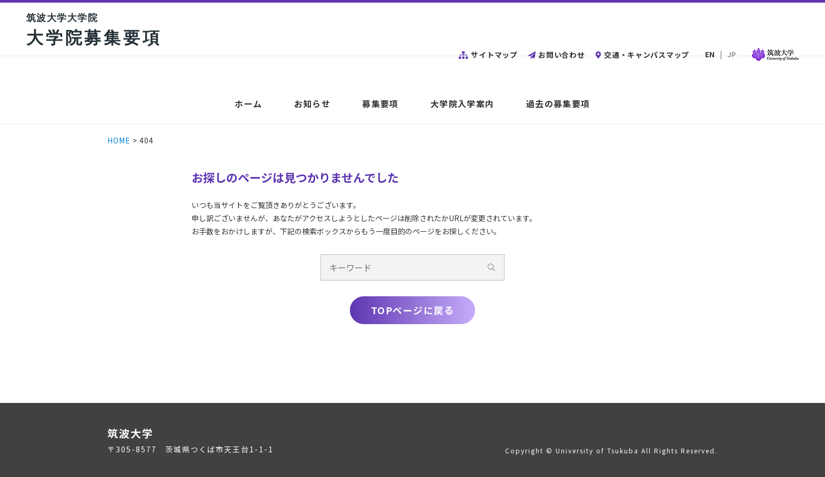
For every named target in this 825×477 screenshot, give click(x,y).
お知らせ (312, 103)
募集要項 (380, 103)
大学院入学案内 (462, 103)
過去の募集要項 (558, 103)
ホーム (248, 103)
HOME (118, 140)
